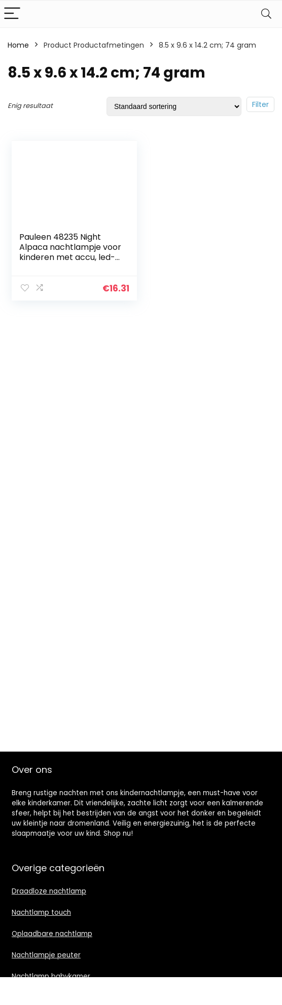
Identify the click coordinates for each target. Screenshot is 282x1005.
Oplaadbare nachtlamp (52, 934)
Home (18, 45)
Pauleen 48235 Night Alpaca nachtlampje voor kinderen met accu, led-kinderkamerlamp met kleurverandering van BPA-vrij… (70, 262)
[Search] (266, 14)
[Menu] (12, 14)
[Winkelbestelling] (174, 106)
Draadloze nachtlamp (49, 891)
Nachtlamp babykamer (51, 976)
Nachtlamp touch (41, 912)
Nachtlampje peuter (46, 955)
